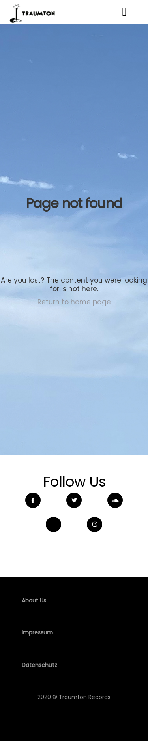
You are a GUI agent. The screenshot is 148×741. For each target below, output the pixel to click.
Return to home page (74, 302)
